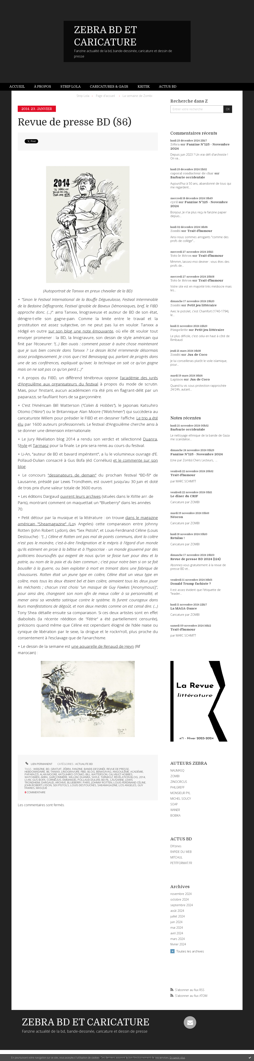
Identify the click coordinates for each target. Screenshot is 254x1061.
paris (86, 782)
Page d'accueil (105, 96)
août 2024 (177, 911)
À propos (42, 87)
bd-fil (105, 780)
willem (73, 777)
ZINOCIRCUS (178, 782)
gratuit (56, 769)
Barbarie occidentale (187, 177)
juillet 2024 (177, 916)
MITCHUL (176, 857)
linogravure (70, 771)
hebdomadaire (35, 771)
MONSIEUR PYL (180, 793)
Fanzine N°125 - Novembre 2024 (196, 454)
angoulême (121, 771)
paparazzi (32, 774)
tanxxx (55, 771)
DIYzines (175, 846)
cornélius (54, 780)
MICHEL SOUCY (180, 799)
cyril (174, 202)
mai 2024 (176, 928)
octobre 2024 (179, 899)
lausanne (117, 780)
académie (136, 771)
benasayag (103, 771)
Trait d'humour (199, 231)
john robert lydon (38, 785)
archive (60, 782)
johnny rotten (101, 782)
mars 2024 (177, 939)
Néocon (176, 517)
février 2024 (178, 944)
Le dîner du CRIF (184, 496)
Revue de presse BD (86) (74, 122)
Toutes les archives (190, 951)
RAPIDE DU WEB (181, 852)
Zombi (175, 231)
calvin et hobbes (120, 774)
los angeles (127, 785)
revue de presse (118, 769)
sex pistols (61, 785)
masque (41, 788)
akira (44, 777)
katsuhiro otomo (71, 774)
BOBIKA (175, 815)
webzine (39, 769)
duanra (85, 777)
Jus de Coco (197, 355)
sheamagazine (107, 785)
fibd (83, 771)
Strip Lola (70, 87)
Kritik (144, 87)
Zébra (175, 144)
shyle (95, 777)
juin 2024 (176, 922)
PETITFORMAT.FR (181, 863)
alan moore (48, 774)
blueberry (74, 782)
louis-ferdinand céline (129, 782)
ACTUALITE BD (84, 764)
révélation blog (126, 777)
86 (47, 771)
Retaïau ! (177, 538)
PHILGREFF (177, 787)
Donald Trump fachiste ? (190, 584)
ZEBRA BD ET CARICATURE (86, 1022)
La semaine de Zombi (137, 96)
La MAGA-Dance (183, 608)
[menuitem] (19, 87)
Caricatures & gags (109, 87)
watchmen (32, 777)
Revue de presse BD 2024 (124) (195, 559)
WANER (175, 810)
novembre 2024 (181, 894)
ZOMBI (175, 776)
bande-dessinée (94, 769)
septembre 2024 (181, 905)
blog (91, 771)
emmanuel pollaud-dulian (81, 780)
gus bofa (38, 780)
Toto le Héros (180, 256)
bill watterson (96, 774)
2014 (142, 777)
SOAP (174, 804)
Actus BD (167, 87)
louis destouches (83, 785)
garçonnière (58, 777)
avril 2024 (176, 933)
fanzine (77, 769)
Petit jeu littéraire (202, 305)
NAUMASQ (177, 770)
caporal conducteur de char (192, 173)
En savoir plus (177, 1057)
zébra (67, 769)
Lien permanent (38, 764)
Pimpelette (179, 330)
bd (47, 769)
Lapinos (176, 379)
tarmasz (107, 777)
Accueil (17, 87)
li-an (28, 780)
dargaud (47, 782)
